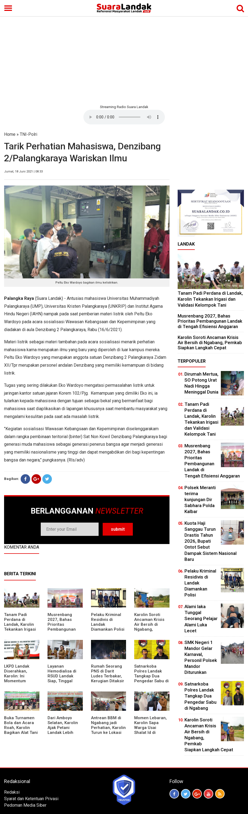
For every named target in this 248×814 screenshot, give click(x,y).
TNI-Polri (28, 134)
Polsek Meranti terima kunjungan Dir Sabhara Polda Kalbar (200, 499)
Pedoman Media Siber (25, 805)
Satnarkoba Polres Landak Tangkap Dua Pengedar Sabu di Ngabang (151, 676)
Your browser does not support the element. (124, 117)
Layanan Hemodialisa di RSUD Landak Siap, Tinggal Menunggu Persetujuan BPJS (65, 678)
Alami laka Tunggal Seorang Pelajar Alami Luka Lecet (201, 618)
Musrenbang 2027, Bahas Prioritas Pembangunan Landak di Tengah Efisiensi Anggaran (65, 629)
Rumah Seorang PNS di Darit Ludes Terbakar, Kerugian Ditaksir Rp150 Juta (107, 676)
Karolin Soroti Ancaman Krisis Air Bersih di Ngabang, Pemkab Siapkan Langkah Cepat (150, 627)
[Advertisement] (124, 60)
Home (9, 134)
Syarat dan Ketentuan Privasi (31, 798)
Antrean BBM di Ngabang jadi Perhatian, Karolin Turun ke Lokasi (108, 725)
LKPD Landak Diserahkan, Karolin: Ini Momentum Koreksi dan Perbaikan (16, 678)
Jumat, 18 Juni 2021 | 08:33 (23, 171)
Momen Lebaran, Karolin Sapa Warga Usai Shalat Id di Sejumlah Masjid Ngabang (150, 730)
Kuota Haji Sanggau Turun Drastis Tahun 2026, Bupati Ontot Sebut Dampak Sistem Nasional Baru (210, 541)
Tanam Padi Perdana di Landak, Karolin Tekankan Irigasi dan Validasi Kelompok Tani (20, 627)
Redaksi (12, 792)
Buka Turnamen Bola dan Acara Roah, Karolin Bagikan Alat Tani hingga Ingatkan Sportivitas (21, 730)
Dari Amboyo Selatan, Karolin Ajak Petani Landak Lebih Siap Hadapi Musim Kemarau (63, 730)
